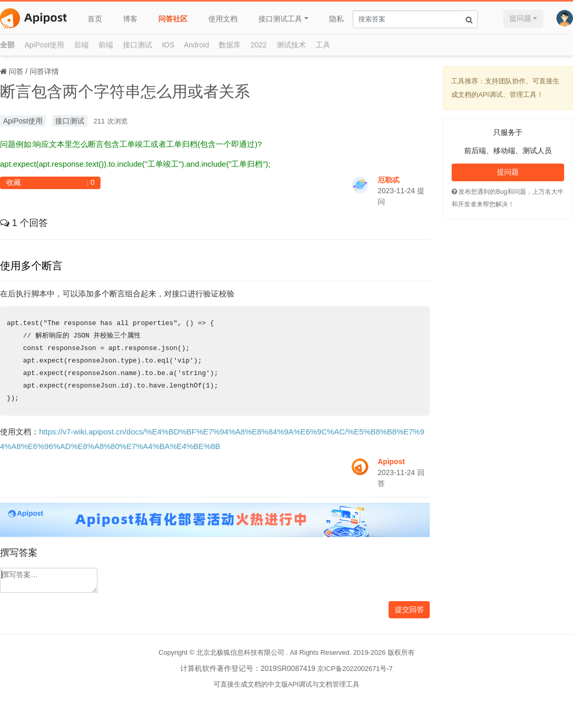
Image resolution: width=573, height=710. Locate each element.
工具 (323, 45)
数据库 (230, 45)
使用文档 (223, 19)
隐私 (336, 19)
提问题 (520, 18)
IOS (168, 45)
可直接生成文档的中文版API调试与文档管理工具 (287, 684)
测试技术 (291, 45)
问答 (16, 71)
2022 (259, 45)
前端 (105, 45)
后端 (81, 45)
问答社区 (173, 19)
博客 (130, 19)
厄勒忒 (389, 180)
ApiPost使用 (44, 45)
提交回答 (409, 609)
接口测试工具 (280, 19)
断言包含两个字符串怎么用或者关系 (125, 91)
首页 (95, 19)
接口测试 (137, 45)
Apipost (391, 461)
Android (196, 45)
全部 (7, 45)
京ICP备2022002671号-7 (355, 668)
